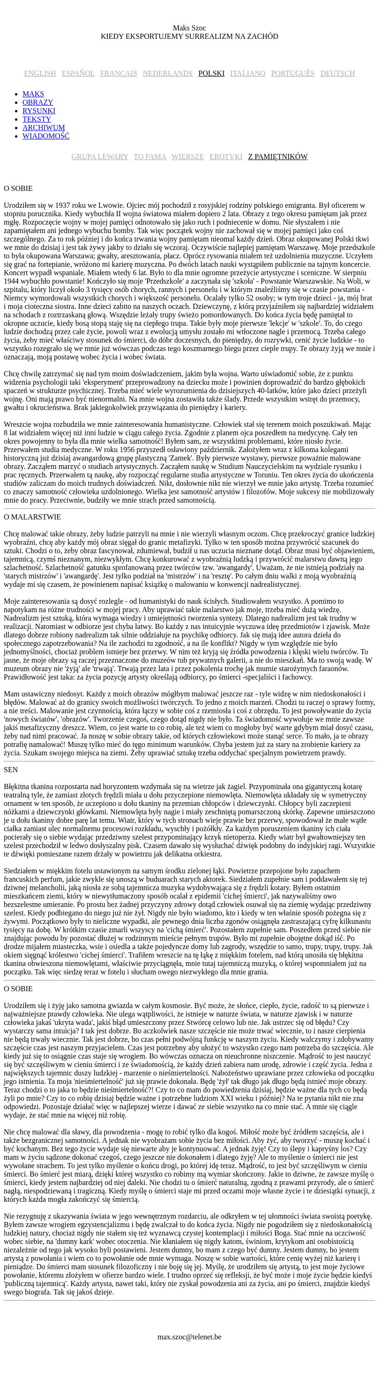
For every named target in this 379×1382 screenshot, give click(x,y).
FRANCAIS (118, 73)
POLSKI (211, 73)
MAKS (33, 94)
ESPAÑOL (78, 73)
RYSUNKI (38, 111)
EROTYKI (226, 157)
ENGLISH (40, 73)
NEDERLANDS (168, 73)
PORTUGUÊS (293, 73)
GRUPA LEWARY (100, 157)
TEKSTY (36, 119)
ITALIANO (248, 73)
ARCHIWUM (43, 128)
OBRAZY (37, 102)
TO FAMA (150, 157)
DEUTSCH (337, 73)
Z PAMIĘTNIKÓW (278, 157)
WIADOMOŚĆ (45, 136)
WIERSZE (187, 157)
